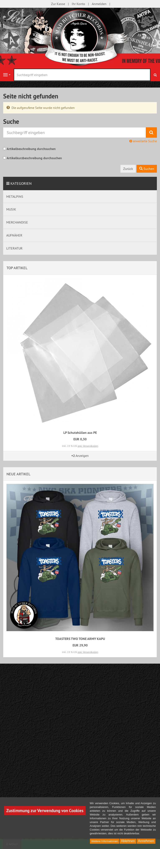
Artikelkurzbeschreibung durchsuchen (34, 158)
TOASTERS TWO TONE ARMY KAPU (80, 639)
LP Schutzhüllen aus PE (80, 432)
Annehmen (146, 841)
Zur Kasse (58, 4)
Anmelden (99, 4)
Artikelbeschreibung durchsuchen (31, 149)
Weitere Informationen (104, 841)
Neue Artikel (18, 474)
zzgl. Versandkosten (88, 445)
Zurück (128, 169)
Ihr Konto (78, 4)
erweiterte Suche (143, 141)
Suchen (146, 169)
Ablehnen (128, 841)
